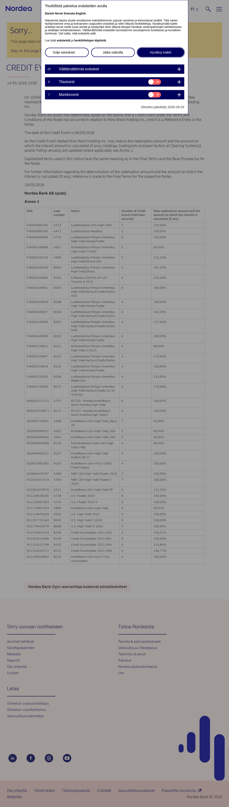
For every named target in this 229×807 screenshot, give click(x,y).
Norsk (59, 13)
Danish (49, 13)
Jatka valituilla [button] (113, 52)
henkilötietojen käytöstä (90, 40)
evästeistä (63, 40)
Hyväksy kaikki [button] (160, 52)
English (81, 13)
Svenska (69, 13)
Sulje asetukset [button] (64, 52)
